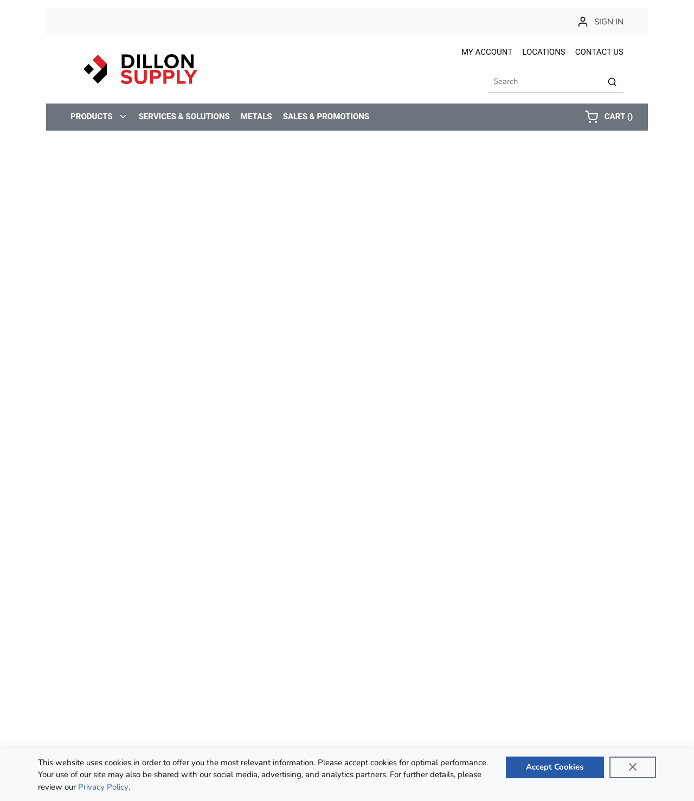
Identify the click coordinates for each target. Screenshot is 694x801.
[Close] (632, 767)
